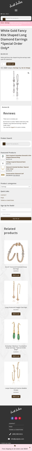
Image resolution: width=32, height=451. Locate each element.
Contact (3, 195)
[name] (16, 209)
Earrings (7, 23)
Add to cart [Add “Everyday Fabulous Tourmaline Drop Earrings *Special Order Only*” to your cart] (16, 356)
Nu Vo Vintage (26, 68)
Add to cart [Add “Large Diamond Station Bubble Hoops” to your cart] (16, 396)
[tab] (16, 107)
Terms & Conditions (7, 200)
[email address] (16, 214)
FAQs (2, 197)
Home (2, 23)
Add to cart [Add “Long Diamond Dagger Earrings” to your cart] (16, 314)
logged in (13, 127)
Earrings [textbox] (15, 186)
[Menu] (16, 10)
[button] (16, 218)
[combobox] (16, 186)
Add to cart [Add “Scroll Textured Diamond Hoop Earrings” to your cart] (16, 275)
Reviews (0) (5, 107)
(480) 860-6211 (17, 434)
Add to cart (10, 64)
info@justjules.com (17, 439)
